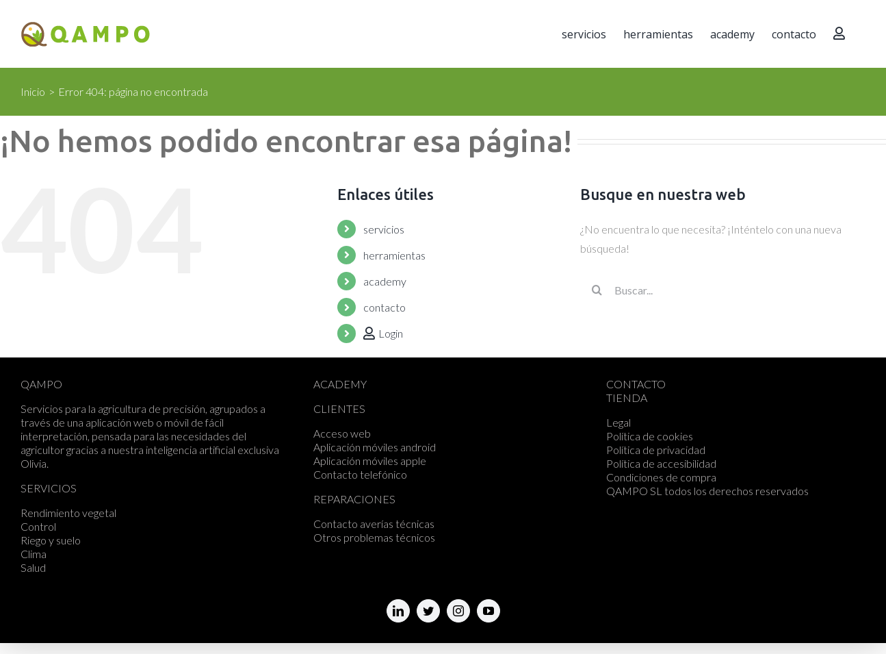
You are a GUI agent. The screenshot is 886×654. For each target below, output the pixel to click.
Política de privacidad (655, 449)
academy (384, 281)
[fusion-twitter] (428, 610)
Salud (33, 567)
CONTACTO (636, 383)
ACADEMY (340, 383)
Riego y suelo (51, 539)
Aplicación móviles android (374, 446)
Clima (34, 553)
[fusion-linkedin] (398, 610)
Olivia (34, 463)
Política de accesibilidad (661, 463)
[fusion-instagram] (458, 610)
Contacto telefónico (360, 474)
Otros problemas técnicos (374, 537)
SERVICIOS (49, 487)
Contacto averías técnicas (373, 523)
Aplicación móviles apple (369, 460)
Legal (618, 422)
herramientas (394, 255)
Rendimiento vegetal (68, 512)
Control (38, 526)
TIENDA (626, 397)
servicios (383, 229)
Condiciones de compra (661, 476)
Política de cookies (649, 435)
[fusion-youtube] (488, 610)
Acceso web (342, 433)
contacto (384, 307)
